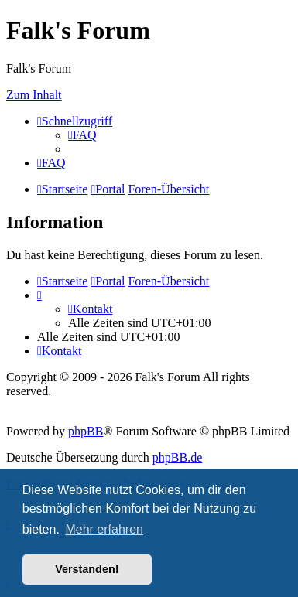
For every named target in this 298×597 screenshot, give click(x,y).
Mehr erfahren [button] (104, 529)
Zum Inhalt (34, 94)
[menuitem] (82, 135)
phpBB (85, 431)
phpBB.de (177, 457)
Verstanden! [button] (86, 569)
